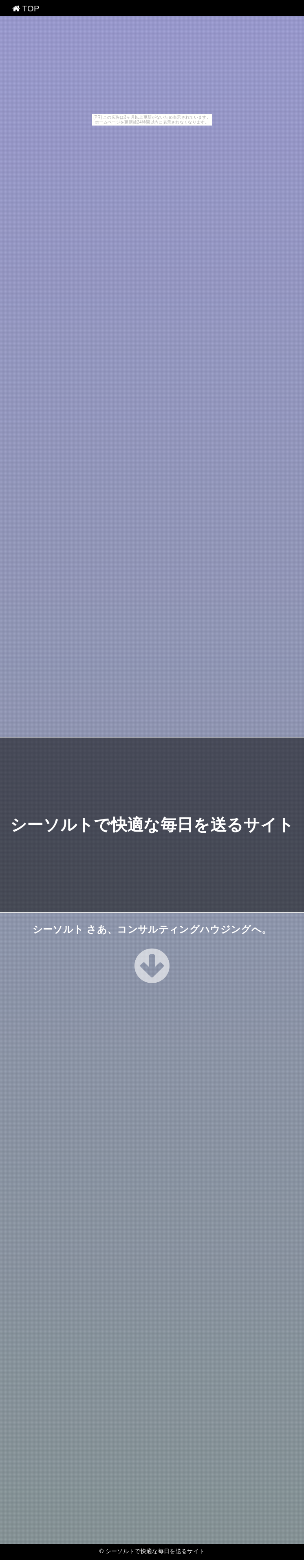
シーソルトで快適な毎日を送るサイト (152, 825)
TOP (26, 8)
